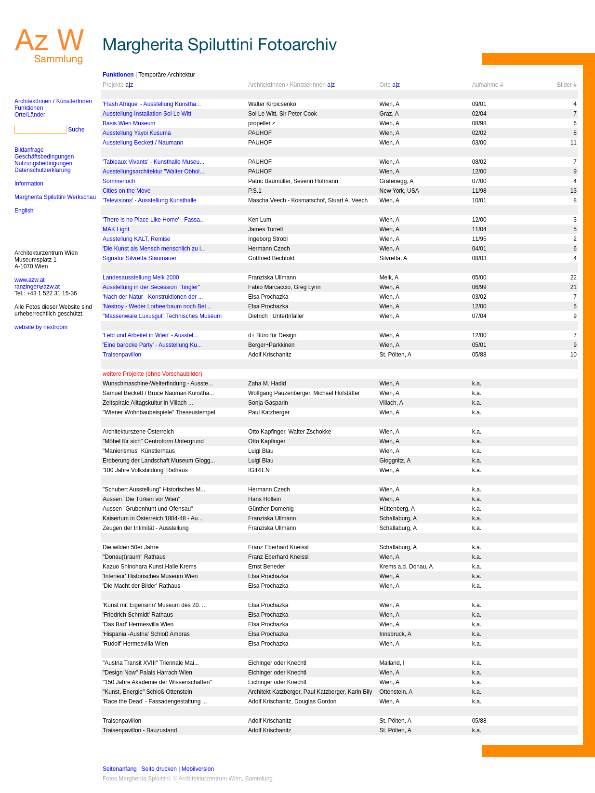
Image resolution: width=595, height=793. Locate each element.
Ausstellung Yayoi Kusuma (137, 133)
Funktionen (28, 108)
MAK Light (116, 229)
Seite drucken (159, 769)
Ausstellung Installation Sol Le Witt (147, 113)
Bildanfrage (29, 149)
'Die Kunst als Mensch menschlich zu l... (154, 248)
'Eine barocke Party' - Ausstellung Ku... (152, 345)
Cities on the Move (126, 190)
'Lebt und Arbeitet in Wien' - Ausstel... (150, 335)
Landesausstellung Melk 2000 (141, 277)
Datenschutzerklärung (42, 170)
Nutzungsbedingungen (43, 163)
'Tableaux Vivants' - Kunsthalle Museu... (153, 162)
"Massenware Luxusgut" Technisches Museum (162, 316)
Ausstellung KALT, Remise (137, 239)
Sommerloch (119, 181)
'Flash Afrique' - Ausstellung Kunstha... (152, 104)
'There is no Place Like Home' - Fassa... (154, 219)
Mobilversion (198, 769)
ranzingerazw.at (37, 286)
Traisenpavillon (122, 354)
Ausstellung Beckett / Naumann (143, 142)
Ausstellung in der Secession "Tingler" (151, 287)
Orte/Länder (29, 114)
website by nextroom (40, 327)
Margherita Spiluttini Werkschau (55, 197)
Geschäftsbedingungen (44, 156)
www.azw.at (29, 280)
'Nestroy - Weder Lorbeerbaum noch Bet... (157, 306)
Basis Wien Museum (129, 123)
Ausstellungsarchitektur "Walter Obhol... (153, 171)
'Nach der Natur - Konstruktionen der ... (153, 296)
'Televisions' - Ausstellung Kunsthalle (150, 200)
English (23, 210)
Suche (76, 129)
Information (28, 183)
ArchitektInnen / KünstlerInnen (53, 101)
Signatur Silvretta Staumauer (139, 258)
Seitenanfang (120, 769)
